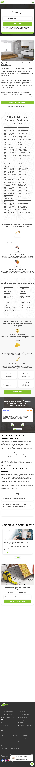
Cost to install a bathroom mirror (22, 146)
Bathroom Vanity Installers (8, 297)
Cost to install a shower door (24, 156)
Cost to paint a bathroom (22, 159)
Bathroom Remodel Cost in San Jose (9, 200)
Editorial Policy (26, 741)
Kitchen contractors (23, 717)
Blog (2, 735)
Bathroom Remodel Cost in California (9, 146)
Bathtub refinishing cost (24, 133)
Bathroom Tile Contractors (23, 292)
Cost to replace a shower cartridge (22, 175)
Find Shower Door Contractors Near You (25, 301)
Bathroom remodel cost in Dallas (10, 156)
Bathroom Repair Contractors (8, 292)
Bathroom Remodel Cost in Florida (9, 162)
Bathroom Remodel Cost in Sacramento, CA (10, 191)
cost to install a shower (24, 152)
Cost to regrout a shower (22, 162)
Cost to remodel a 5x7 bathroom (24, 165)
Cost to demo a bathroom (22, 143)
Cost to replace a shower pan (22, 178)
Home (4, 5)
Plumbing (4, 725)
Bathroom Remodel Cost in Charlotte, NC (9, 150)
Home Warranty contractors (25, 725)
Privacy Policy (15, 741)
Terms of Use (15, 738)
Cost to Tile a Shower (23, 193)
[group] (18, 541)
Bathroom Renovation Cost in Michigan (10, 210)
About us (14, 733)
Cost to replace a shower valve (22, 184)
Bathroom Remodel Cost (9, 131)
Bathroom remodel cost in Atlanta (10, 137)
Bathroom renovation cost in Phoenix (9, 213)
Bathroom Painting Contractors (9, 287)
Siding (3, 722)
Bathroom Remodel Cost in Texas (9, 207)
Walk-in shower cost (23, 209)
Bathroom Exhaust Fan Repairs (26, 297)
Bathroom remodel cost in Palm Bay (10, 184)
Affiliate (3, 733)
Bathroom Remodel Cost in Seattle (9, 204)
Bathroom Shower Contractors (24, 287)
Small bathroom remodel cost (24, 200)
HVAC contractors (6, 720)
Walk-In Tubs (22, 722)
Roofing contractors (7, 711)
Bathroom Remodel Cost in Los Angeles (9, 169)
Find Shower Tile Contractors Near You (25, 306)
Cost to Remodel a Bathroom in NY (23, 169)
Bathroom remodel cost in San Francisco (10, 197)
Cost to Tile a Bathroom (24, 187)
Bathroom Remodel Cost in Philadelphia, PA (10, 188)
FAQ (2, 738)
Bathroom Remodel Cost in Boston (9, 143)
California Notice (27, 733)
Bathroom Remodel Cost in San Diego (9, 194)
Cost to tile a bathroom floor (24, 191)
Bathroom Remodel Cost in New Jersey (9, 181)
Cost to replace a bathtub (22, 172)
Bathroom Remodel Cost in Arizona (9, 134)
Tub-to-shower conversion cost (22, 207)
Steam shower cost (23, 203)
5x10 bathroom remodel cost (10, 127)
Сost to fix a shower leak (24, 212)
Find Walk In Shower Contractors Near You (9, 311)
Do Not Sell (25, 735)
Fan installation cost (23, 197)
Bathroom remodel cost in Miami (10, 175)
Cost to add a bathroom (24, 139)
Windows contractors (24, 711)
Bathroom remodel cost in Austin (10, 140)
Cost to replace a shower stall (22, 181)
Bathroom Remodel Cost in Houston (9, 165)
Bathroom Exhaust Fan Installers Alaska (26, 5)
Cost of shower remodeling (22, 137)
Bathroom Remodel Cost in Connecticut (9, 153)
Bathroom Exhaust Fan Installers (10, 301)
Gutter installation (23, 714)
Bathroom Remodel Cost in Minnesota (9, 178)
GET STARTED (17, 392)
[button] (15, 429)
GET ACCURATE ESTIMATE (17, 102)
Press (24, 738)
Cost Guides (4, 748)
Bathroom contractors (11, 5)
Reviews (3, 741)
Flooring (21, 720)
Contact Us (15, 735)
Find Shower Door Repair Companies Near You (10, 306)
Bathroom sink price (23, 127)
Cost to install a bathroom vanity (22, 150)
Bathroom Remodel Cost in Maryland (9, 172)
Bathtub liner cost (23, 130)
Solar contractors (6, 714)
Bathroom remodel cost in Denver (10, 159)
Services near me (15, 748)
